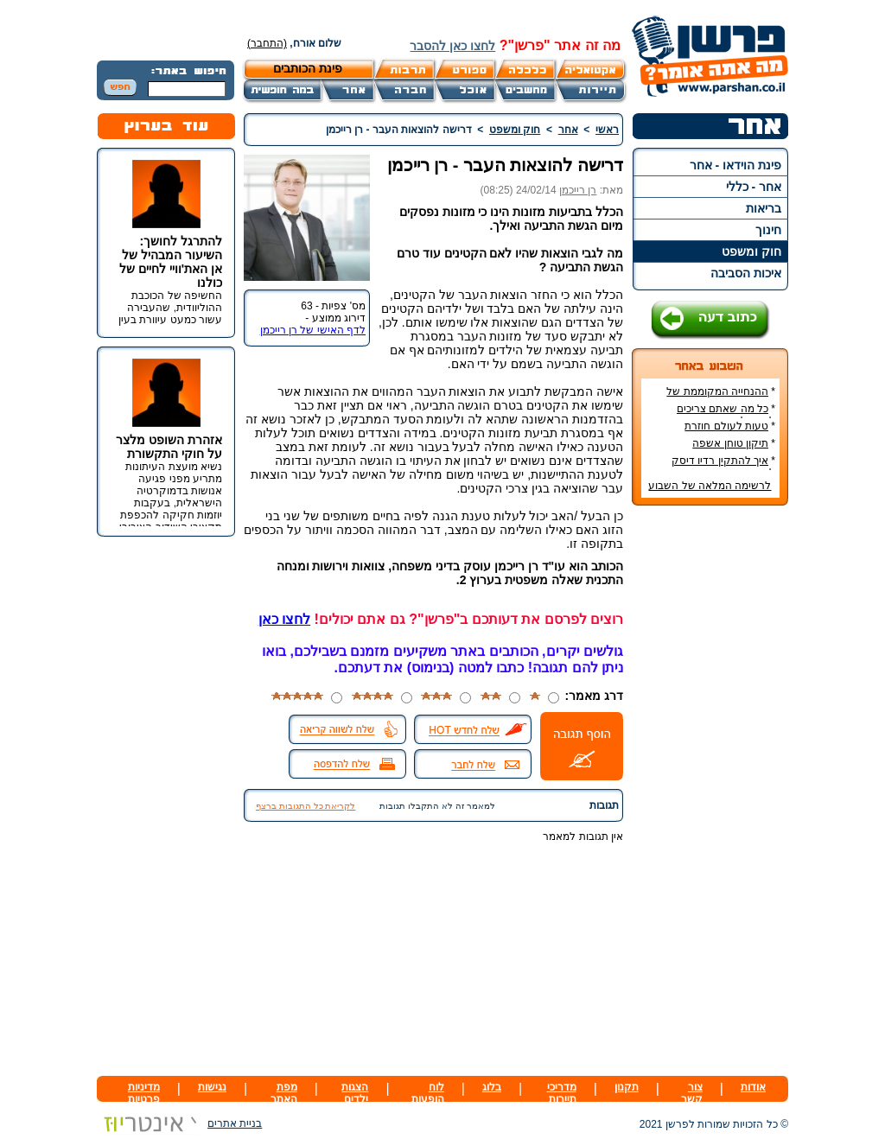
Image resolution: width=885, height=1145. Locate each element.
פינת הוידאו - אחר (735, 165)
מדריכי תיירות (561, 1093)
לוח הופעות (427, 1093)
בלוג (491, 1087)
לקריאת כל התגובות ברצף (305, 806)
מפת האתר (284, 1093)
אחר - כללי (753, 187)
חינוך (768, 230)
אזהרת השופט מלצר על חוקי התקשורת (169, 447)
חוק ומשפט (751, 251)
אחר (568, 130)
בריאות (763, 208)
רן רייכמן (577, 190)
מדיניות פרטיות (144, 1093)
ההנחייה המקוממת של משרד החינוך (720, 397)
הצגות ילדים (354, 1093)
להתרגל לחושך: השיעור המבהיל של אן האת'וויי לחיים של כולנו (170, 261)
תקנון (626, 1087)
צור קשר (692, 1093)
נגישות (212, 1087)
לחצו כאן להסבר (452, 46)
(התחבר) (267, 43)
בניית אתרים (179, 1123)
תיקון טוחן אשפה (730, 443)
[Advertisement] (710, 777)
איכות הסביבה (745, 273)
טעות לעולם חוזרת (726, 426)
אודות (753, 1087)
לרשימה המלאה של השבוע (709, 486)
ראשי (607, 130)
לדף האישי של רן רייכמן (313, 330)
